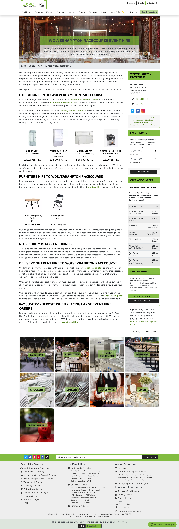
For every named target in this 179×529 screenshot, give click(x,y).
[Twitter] (26, 457)
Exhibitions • (135, 118)
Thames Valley (76, 478)
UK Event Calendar (80, 506)
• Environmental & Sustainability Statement (135, 477)
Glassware (93, 12)
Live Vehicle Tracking (33, 471)
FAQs (26, 503)
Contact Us (122, 501)
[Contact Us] (151, 3)
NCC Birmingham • (92, 500)
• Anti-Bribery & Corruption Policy (131, 480)
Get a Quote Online (32, 489)
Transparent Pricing (33, 482)
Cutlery (82, 12)
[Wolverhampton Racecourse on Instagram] (143, 111)
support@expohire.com (129, 511)
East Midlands (93, 473)
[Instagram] (34, 457)
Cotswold (82, 473)
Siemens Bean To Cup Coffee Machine (110, 153)
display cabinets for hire (73, 110)
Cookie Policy (124, 498)
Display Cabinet (84, 153)
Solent (83, 476)
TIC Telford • (91, 495)
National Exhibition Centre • (82, 487)
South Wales (93, 476)
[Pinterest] (38, 457)
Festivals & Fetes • (149, 118)
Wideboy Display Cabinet (58, 153)
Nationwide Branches (81, 468)
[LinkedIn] (42, 457)
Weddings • (148, 122)
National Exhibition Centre (84, 99)
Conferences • (139, 120)
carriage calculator (92, 268)
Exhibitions (26, 12)
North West (75, 476)
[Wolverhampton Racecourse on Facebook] (138, 111)
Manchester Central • (79, 490)
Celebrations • (136, 125)
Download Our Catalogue (35, 492)
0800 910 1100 (125, 507)
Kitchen (49, 12)
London (98, 471)
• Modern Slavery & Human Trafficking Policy (136, 475)
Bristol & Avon (76, 471)
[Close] (81, 526)
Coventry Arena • (78, 500)
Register (131, 3)
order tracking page (113, 295)
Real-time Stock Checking (36, 468)
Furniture (39, 12)
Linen (103, 12)
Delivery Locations (78, 481)
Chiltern (74, 473)
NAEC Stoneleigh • (78, 495)
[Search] (149, 12)
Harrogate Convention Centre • (83, 498)
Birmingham (88, 471)
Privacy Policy (125, 494)
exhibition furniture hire (62, 102)
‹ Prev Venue (135, 332)
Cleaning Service (31, 485)
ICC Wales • (90, 492)
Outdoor (60, 12)
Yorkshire (87, 478)
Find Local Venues (143, 301)
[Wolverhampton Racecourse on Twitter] (132, 111)
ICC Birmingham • (78, 492)
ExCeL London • (99, 487)
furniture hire (94, 187)
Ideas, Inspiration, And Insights (133, 483)
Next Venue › (151, 332)
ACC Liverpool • (94, 490)
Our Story (122, 468)
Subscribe (150, 457)
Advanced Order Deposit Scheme (39, 475)
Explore (133, 12)
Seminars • (138, 122)
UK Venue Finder (79, 484)
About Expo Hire (125, 464)
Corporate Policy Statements (132, 471)
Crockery (71, 12)
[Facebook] (30, 457)
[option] (32, 138)
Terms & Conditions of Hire (131, 491)
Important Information (129, 487)
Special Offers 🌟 (116, 12)
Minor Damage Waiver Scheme (38, 478)
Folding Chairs (58, 216)
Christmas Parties (150, 125)
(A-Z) (89, 481)
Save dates (143, 171)
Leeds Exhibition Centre (80, 502)
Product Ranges (31, 499)
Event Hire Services (33, 464)
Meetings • (149, 120)
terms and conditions (68, 322)
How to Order (30, 496)
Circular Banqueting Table (32, 218)
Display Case (32, 152)
